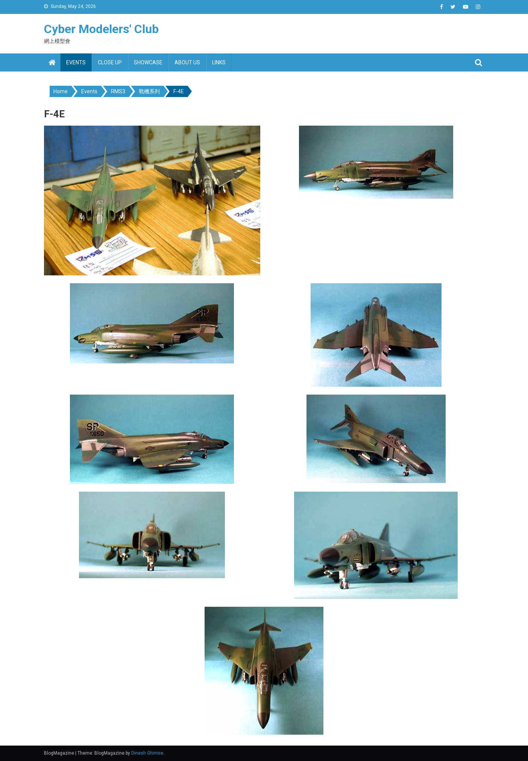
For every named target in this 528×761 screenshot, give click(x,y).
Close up (110, 62)
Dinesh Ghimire (147, 753)
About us (187, 62)
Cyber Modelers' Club (101, 29)
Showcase (148, 62)
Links (219, 62)
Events (76, 62)
